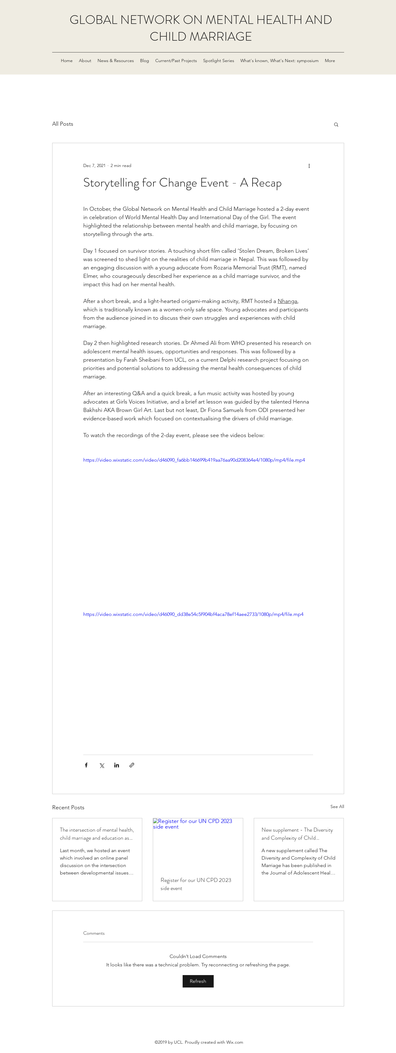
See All (337, 806)
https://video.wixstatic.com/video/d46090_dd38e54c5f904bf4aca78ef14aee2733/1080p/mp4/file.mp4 (193, 614)
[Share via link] (132, 765)
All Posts (62, 123)
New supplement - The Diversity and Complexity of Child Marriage (297, 834)
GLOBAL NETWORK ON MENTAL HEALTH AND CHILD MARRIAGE (201, 28)
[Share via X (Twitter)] (101, 765)
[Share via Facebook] (86, 765)
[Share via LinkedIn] (117, 765)
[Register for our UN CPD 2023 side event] (198, 843)
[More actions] (309, 165)
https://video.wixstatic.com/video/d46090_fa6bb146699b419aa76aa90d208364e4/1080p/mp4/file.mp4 (194, 460)
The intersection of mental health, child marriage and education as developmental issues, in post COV (97, 834)
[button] (336, 124)
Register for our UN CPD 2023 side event (196, 884)
